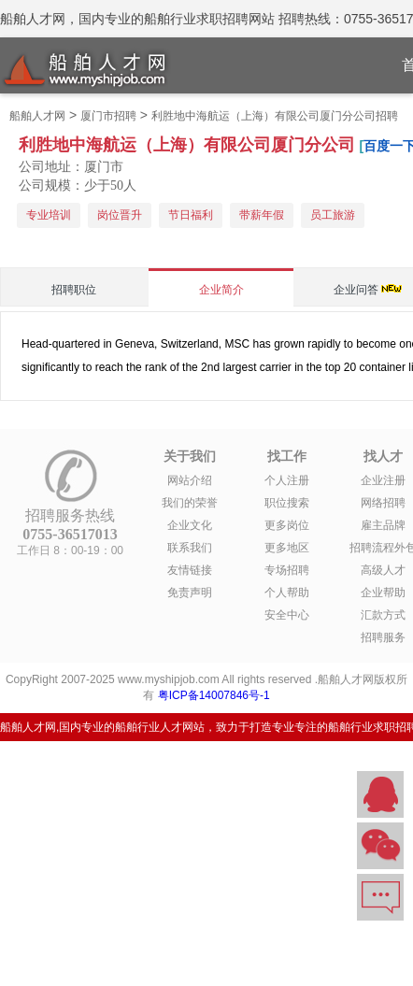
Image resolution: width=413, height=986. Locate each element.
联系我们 (189, 547)
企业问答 (356, 289)
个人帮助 (286, 592)
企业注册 (383, 480)
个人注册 (286, 480)
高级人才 (383, 570)
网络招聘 (383, 502)
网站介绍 (189, 480)
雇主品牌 (383, 525)
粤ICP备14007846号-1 (214, 695)
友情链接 (189, 570)
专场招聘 (286, 570)
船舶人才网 (37, 115)
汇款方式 (383, 615)
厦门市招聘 (108, 115)
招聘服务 (383, 637)
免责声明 (189, 592)
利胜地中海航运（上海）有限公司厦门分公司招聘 (274, 115)
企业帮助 (383, 592)
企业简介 (221, 289)
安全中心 (286, 615)
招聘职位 (73, 289)
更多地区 (286, 547)
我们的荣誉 (190, 502)
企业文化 (189, 525)
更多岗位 (286, 525)
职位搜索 (286, 502)
